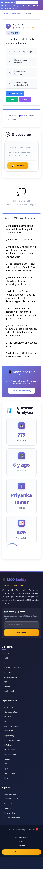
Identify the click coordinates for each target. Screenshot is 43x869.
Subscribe (21, 632)
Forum (36, 5)
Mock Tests (6, 8)
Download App (10, 794)
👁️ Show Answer (15, 94)
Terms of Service (21, 837)
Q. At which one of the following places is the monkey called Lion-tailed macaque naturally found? (21, 330)
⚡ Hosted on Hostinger (21, 852)
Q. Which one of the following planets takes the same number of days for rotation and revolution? (20, 251)
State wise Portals (11, 726)
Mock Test (8, 672)
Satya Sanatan (9, 773)
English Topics (9, 691)
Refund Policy (9, 813)
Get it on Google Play (21, 390)
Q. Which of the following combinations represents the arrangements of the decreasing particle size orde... (21, 296)
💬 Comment (18, 165)
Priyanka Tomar (19, 24)
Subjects (7, 658)
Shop (29, 5)
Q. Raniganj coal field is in (18, 239)
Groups (7, 759)
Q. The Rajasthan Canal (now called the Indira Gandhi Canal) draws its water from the (21, 267)
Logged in (21, 115)
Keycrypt (7, 778)
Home (6, 13)
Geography (16, 13)
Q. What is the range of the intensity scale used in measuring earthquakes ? (19, 281)
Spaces (7, 768)
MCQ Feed (5, 5)
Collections (8, 707)
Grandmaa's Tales (11, 712)
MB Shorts (8, 745)
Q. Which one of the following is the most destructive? (20, 354)
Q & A (6, 764)
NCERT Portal (9, 750)
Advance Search (10, 677)
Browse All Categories (12, 667)
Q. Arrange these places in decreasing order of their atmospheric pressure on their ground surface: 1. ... (21, 313)
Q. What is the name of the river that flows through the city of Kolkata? (19, 229)
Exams (6, 663)
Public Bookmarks (11, 653)
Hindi (6, 721)
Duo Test (7, 686)
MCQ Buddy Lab (10, 731)
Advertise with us (11, 799)
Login (15, 8)
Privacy (21, 841)
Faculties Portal (10, 754)
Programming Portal (12, 740)
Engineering (9, 735)
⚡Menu (25, 99)
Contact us (8, 803)
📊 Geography (12, 33)
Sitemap (21, 845)
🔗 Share (11, 99)
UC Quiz (7, 717)
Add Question (18, 5)
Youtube (7, 808)
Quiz (6, 682)
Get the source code (12, 818)
